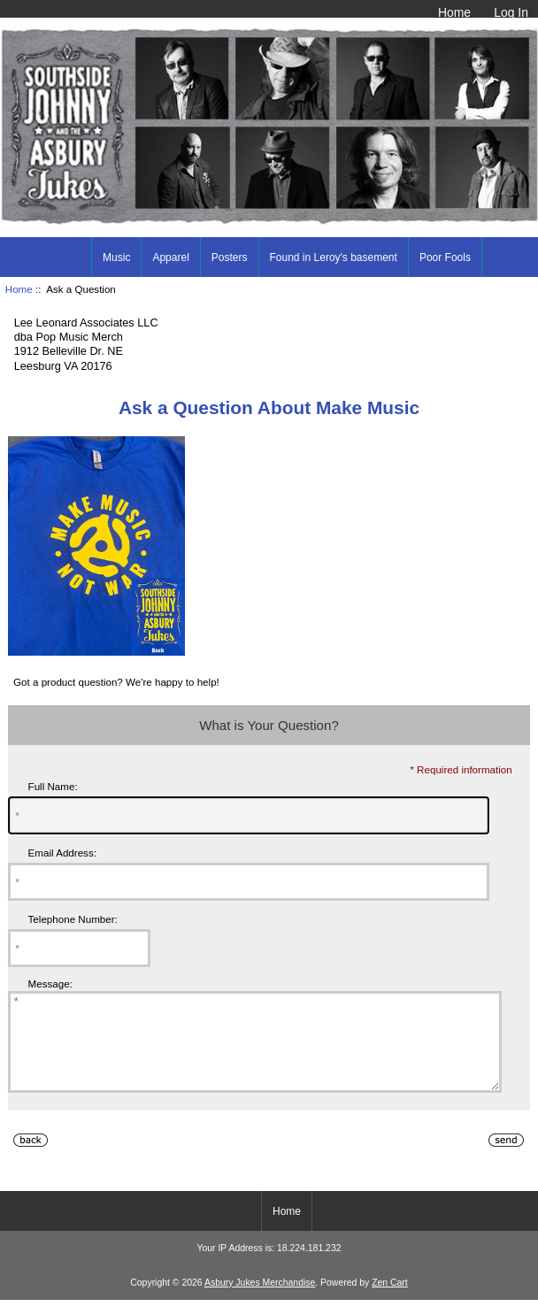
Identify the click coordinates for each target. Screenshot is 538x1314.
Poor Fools (445, 257)
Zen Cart (390, 1301)
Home (454, 12)
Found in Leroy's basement (333, 257)
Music (116, 257)
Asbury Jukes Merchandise (259, 1301)
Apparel (170, 257)
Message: (50, 983)
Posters (229, 257)
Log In (511, 12)
